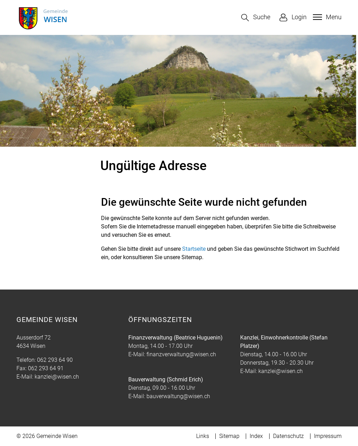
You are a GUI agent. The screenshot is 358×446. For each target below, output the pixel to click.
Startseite (194, 249)
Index (256, 436)
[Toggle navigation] (326, 17)
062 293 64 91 (46, 368)
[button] (256, 18)
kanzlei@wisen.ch (57, 376)
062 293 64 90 (55, 360)
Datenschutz (288, 436)
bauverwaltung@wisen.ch (178, 396)
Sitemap (229, 436)
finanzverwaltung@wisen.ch (181, 354)
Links (202, 436)
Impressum (328, 436)
